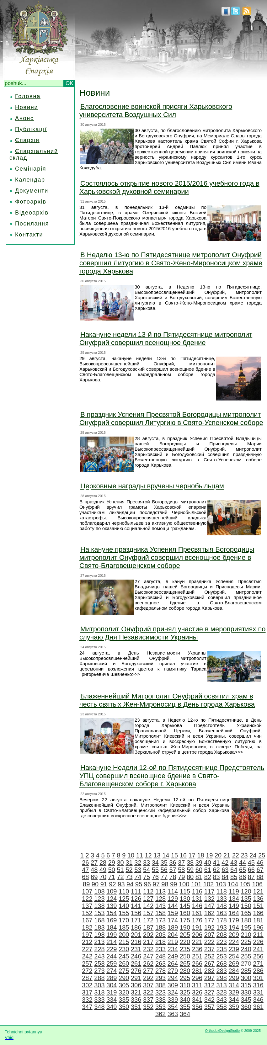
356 (197, 1006)
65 (242, 869)
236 (197, 949)
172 (148, 920)
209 (234, 934)
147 (209, 905)
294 (173, 977)
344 (234, 999)
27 (94, 862)
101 (196, 884)
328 (221, 992)
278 (160, 970)
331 (258, 992)
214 (111, 941)
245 (124, 956)
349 (111, 1006)
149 (234, 905)
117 (209, 891)
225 (246, 941)
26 (85, 862)
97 (156, 884)
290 (124, 977)
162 (209, 913)
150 (246, 905)
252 (209, 956)
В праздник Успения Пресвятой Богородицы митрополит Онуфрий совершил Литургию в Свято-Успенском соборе (171, 419)
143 (160, 905)
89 (86, 884)
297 (209, 977)
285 (246, 970)
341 (197, 999)
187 (148, 927)
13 (156, 855)
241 (258, 949)
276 (136, 970)
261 (136, 963)
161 (197, 913)
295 (185, 977)
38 (190, 862)
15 (174, 855)
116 (197, 891)
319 (111, 992)
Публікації (31, 129)
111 (136, 891)
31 (128, 862)
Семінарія (30, 169)
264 (173, 963)
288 (99, 977)
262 (148, 963)
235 (185, 949)
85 (233, 876)
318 (99, 992)
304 (111, 985)
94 (129, 884)
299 (234, 977)
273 (99, 970)
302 (87, 985)
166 (258, 913)
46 (260, 862)
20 (218, 855)
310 (185, 985)
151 (258, 905)
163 (221, 913)
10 (130, 855)
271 (258, 963)
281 (197, 970)
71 (111, 876)
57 (172, 869)
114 (173, 891)
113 (160, 891)
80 (190, 876)
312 (209, 985)
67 (260, 869)
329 (234, 992)
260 (124, 963)
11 (139, 855)
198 (99, 934)
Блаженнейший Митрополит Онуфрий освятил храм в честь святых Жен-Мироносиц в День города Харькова (167, 700)
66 (251, 869)
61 (207, 869)
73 (128, 876)
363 (173, 1014)
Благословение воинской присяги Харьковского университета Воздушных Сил (155, 111)
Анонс (24, 118)
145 (185, 905)
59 (190, 869)
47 (85, 869)
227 (87, 949)
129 (173, 898)
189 (173, 927)
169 (111, 920)
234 (173, 949)
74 (137, 876)
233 (160, 949)
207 (209, 934)
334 (111, 999)
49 (102, 869)
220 (185, 941)
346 (258, 999)
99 (173, 884)
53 (137, 869)
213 (99, 941)
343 (221, 999)
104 (233, 884)
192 (209, 927)
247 (148, 956)
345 (246, 999)
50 (111, 869)
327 (209, 992)
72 (120, 876)
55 (155, 869)
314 (234, 985)
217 (148, 941)
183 (99, 927)
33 (146, 862)
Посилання (32, 223)
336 (136, 999)
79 (181, 876)
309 (173, 985)
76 (155, 876)
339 (173, 999)
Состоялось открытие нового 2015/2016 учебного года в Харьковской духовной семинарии (169, 187)
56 (164, 869)
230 (124, 949)
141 (136, 905)
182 (87, 927)
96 (147, 884)
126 (136, 898)
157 (148, 913)
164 (234, 913)
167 (87, 920)
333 (99, 999)
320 (124, 992)
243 (99, 956)
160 (185, 913)
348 (99, 1006)
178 (221, 920)
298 (221, 977)
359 (234, 1006)
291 (136, 977)
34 (155, 862)
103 (221, 884)
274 (111, 970)
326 (197, 992)
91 (103, 884)
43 (233, 862)
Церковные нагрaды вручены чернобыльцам (152, 486)
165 (246, 913)
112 (148, 891)
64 (233, 869)
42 (225, 862)
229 (111, 949)
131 (197, 898)
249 (173, 956)
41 (216, 862)
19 (209, 855)
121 (258, 891)
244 (111, 956)
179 (234, 920)
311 (197, 985)
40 (207, 862)
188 (160, 927)
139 (111, 905)
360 (246, 1006)
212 (87, 941)
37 (181, 862)
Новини (26, 107)
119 (234, 891)
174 (173, 920)
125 (124, 898)
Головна (27, 96)
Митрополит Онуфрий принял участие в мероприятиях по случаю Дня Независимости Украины (172, 633)
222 (209, 941)
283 (221, 970)
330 (246, 992)
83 (216, 876)
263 (160, 963)
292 (148, 977)
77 (164, 876)
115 (185, 891)
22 (235, 855)
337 (148, 999)
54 (146, 869)
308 (160, 985)
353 (160, 1006)
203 (160, 934)
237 (209, 949)
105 (245, 884)
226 (258, 941)
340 (185, 999)
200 (124, 934)
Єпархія (27, 140)
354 (173, 1006)
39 (198, 862)
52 (128, 869)
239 (234, 949)
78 (172, 876)
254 (234, 956)
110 (124, 891)
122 (87, 898)
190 (185, 927)
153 (99, 913)
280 (185, 970)
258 (99, 963)
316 (258, 985)
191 (197, 927)
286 (258, 970)
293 (160, 977)
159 (173, 913)
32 (137, 862)
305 (124, 985)
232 (148, 949)
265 (185, 963)
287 (87, 977)
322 (148, 992)
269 (234, 963)
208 (221, 934)
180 (246, 920)
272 (87, 970)
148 (221, 905)
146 (197, 905)
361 (258, 1006)
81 (198, 876)
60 (198, 869)
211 (258, 934)
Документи (31, 191)
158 (160, 913)
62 (216, 869)
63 (225, 869)
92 (112, 884)
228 (99, 949)
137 (87, 905)
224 (234, 941)
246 (136, 956)
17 (192, 855)
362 (160, 1014)
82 (207, 876)
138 (99, 905)
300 (246, 977)
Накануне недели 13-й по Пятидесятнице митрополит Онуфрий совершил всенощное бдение (165, 339)
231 (136, 949)
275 (124, 970)
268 (221, 963)
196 (258, 927)
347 (87, 1006)
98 (164, 884)
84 (225, 876)
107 (87, 891)
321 (136, 992)
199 (111, 934)
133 (221, 898)
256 (258, 956)
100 (184, 884)
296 (197, 977)
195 (246, 927)
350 (124, 1006)
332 (87, 999)
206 (197, 934)
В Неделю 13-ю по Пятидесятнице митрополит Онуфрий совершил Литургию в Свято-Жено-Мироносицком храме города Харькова (170, 263)
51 (120, 869)
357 (209, 1006)
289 (111, 977)
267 (209, 963)
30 (120, 862)
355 (185, 1006)
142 (148, 905)
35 (164, 862)
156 (136, 913)
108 (99, 891)
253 (221, 956)
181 (258, 920)
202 (148, 934)
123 (99, 898)
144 (173, 905)
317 (87, 992)
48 (94, 869)
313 (221, 985)
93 (121, 884)
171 (136, 920)
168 (99, 920)
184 (111, 927)
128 (160, 898)
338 (160, 999)
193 (221, 927)
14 (165, 855)
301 (258, 977)
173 (160, 920)
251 (197, 956)
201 (136, 934)
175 (185, 920)
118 (221, 891)
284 (234, 970)
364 (185, 1014)
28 (102, 862)
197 (87, 934)
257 (87, 963)
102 (208, 884)
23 (244, 855)
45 (251, 862)
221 (197, 941)
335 (124, 999)
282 (209, 970)
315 (246, 985)
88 (260, 876)
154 (111, 913)
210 (246, 934)
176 (197, 920)
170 (124, 920)
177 (209, 920)
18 (200, 855)
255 (246, 956)
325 (185, 992)
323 (160, 992)
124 (111, 898)
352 (148, 1006)
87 (251, 876)
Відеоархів (32, 213)
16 (183, 855)
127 (148, 898)
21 (226, 855)
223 (221, 941)
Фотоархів (30, 202)
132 (209, 898)
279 (173, 970)
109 (111, 891)
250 (185, 956)
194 (234, 927)
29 (111, 862)
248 (160, 956)
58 (181, 869)
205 (185, 934)
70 (102, 876)
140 (124, 905)
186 (136, 927)
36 (172, 862)
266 (197, 963)
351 (136, 1006)
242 (87, 956)
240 (246, 949)
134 (234, 898)
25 (261, 855)
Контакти (29, 234)
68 (85, 876)
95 (138, 884)
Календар (30, 180)
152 (87, 913)
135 (246, 898)
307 (148, 985)
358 (221, 1006)
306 (136, 985)
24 (252, 855)
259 (111, 963)
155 (124, 913)
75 (146, 876)
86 (242, 876)
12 (148, 855)
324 (173, 992)
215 (124, 941)
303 (99, 985)
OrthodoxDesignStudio (222, 1030)
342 (209, 999)
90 (95, 884)
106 (257, 884)
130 (185, 898)
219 (173, 941)
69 (94, 876)
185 (124, 927)
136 (258, 898)
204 (173, 934)
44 (242, 862)
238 (221, 949)
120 (246, 891)
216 (136, 941)
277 (148, 970)
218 (160, 941)
